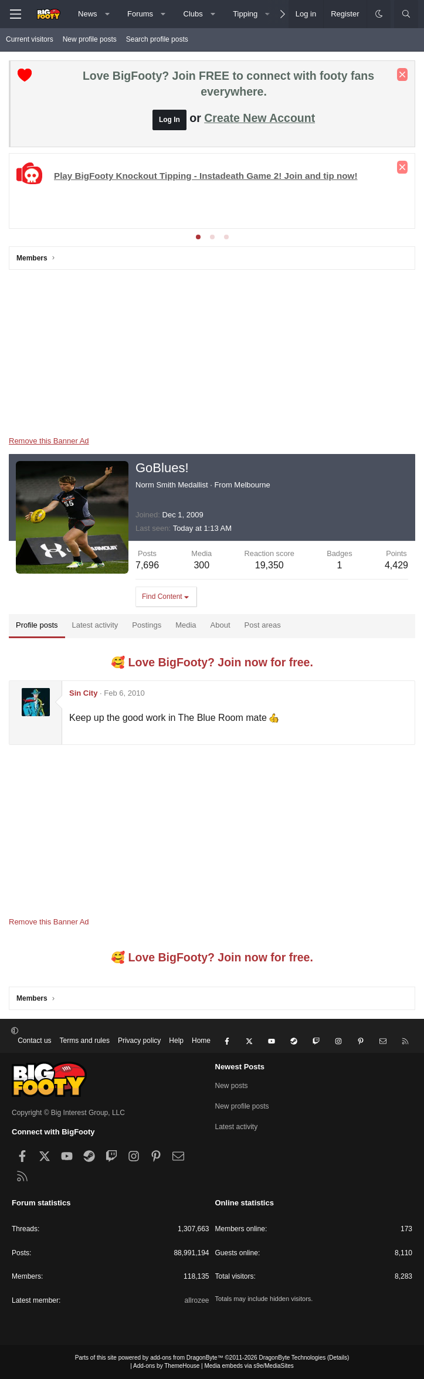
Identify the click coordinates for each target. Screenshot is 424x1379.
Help (176, 1040)
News (87, 13)
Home (201, 1040)
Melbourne (252, 484)
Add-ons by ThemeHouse (166, 1366)
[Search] (406, 14)
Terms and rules (85, 1040)
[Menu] (15, 14)
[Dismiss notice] (402, 74)
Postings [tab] (146, 625)
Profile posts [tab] (37, 625)
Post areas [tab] (263, 625)
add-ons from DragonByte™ (186, 1357)
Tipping (245, 13)
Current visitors (29, 39)
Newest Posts (240, 1066)
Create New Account (259, 117)
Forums (140, 13)
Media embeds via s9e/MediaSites (248, 1366)
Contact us (34, 1040)
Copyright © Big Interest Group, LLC (68, 1113)
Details (338, 1357)
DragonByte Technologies (292, 1357)
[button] (107, 14)
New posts (231, 1086)
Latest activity (236, 1127)
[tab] (198, 237)
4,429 (396, 565)
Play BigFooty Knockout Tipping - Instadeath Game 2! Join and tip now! (206, 176)
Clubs (193, 13)
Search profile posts (157, 39)
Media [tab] (185, 625)
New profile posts (90, 39)
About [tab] (220, 625)
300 (201, 565)
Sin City (83, 693)
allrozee (196, 1300)
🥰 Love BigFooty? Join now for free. (212, 662)
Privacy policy (139, 1040)
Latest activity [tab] (95, 625)
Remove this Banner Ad (49, 440)
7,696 (147, 565)
